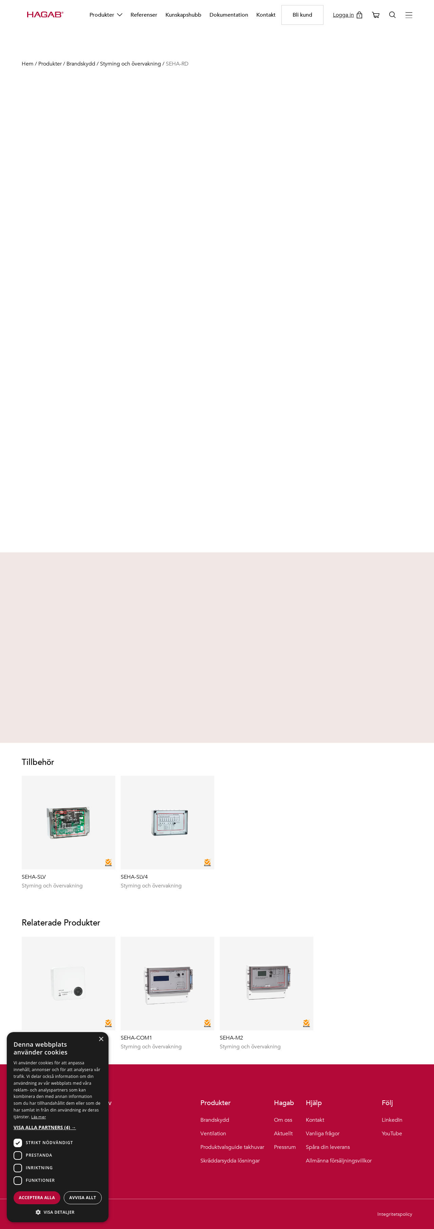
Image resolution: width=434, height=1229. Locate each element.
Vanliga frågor (322, 1133)
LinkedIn (392, 1120)
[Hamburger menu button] (409, 15)
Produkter (106, 15)
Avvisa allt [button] (82, 1197)
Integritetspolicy (394, 1214)
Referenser (144, 15)
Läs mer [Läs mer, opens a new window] (38, 1116)
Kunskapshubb (183, 15)
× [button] (100, 1039)
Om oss (283, 1120)
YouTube (392, 1133)
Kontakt (266, 15)
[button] (58, 1127)
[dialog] (57, 1127)
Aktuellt (283, 1133)
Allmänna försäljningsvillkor (339, 1160)
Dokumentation (229, 15)
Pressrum (285, 1147)
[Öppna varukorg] (376, 15)
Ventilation (213, 1133)
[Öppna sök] (392, 15)
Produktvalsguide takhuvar (232, 1147)
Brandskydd (214, 1120)
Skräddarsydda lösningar (230, 1160)
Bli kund (302, 15)
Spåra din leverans (328, 1147)
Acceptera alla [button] (37, 1197)
